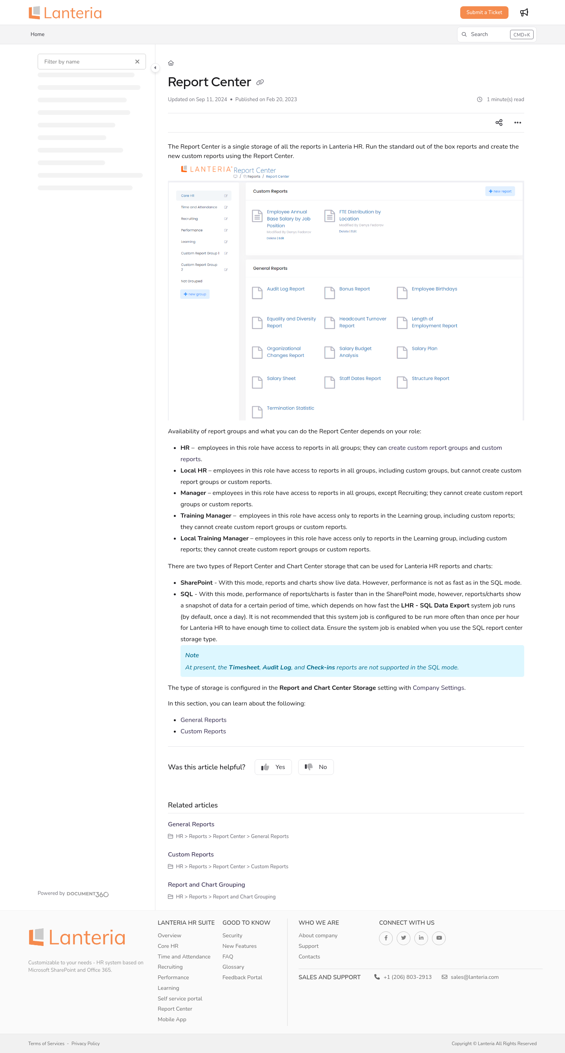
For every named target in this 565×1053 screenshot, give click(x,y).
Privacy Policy (85, 1043)
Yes (273, 767)
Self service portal (180, 998)
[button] (497, 34)
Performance (173, 977)
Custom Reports (203, 731)
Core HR (168, 946)
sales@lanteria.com (470, 977)
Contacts (309, 956)
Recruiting (170, 967)
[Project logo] (67, 12)
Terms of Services (46, 1043)
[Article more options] (518, 122)
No (316, 767)
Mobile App (172, 1019)
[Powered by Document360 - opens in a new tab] (73, 893)
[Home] (171, 63)
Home (37, 34)
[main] (346, 477)
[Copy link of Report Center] (260, 83)
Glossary (233, 967)
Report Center (175, 1009)
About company (318, 935)
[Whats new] (524, 12)
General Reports (203, 720)
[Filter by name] (92, 61)
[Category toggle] (155, 68)
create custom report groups (428, 448)
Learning (168, 988)
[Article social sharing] (499, 122)
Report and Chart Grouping (206, 884)
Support (309, 946)
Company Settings (438, 688)
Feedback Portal (242, 977)
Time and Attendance (184, 956)
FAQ (227, 956)
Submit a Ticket (484, 12)
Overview (169, 935)
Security (232, 935)
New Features (239, 946)
